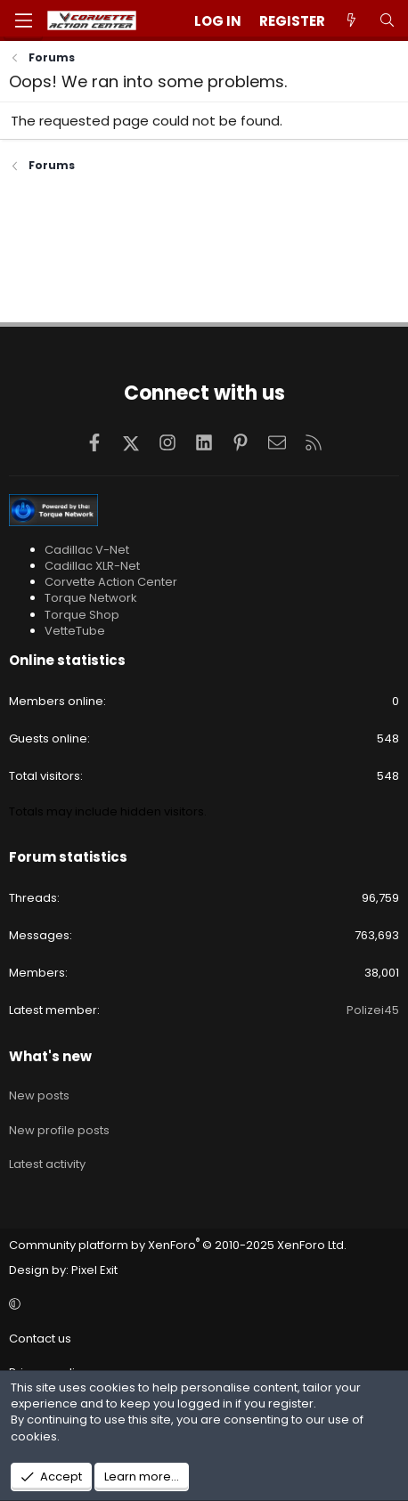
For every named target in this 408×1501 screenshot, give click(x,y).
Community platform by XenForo (178, 1245)
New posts (39, 1095)
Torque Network (91, 597)
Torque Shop (82, 614)
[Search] (387, 21)
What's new (50, 1056)
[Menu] (23, 20)
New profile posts (59, 1130)
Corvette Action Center (111, 581)
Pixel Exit (94, 1270)
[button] (201, 1304)
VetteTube (75, 630)
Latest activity (47, 1164)
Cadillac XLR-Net (92, 565)
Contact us (40, 1338)
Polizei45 (373, 1010)
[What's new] (351, 21)
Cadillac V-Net (87, 549)
